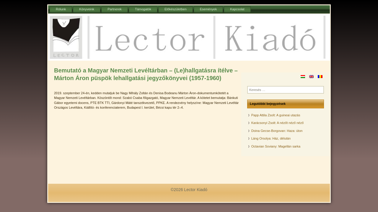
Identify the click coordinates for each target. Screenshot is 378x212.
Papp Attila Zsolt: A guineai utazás (275, 115)
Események (208, 9)
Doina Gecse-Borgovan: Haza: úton (277, 130)
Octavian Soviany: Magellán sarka (275, 146)
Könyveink (86, 9)
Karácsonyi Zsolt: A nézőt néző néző (277, 123)
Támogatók (143, 9)
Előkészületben (175, 9)
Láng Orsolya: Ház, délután (271, 138)
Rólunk (61, 9)
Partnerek (114, 9)
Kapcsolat (237, 9)
